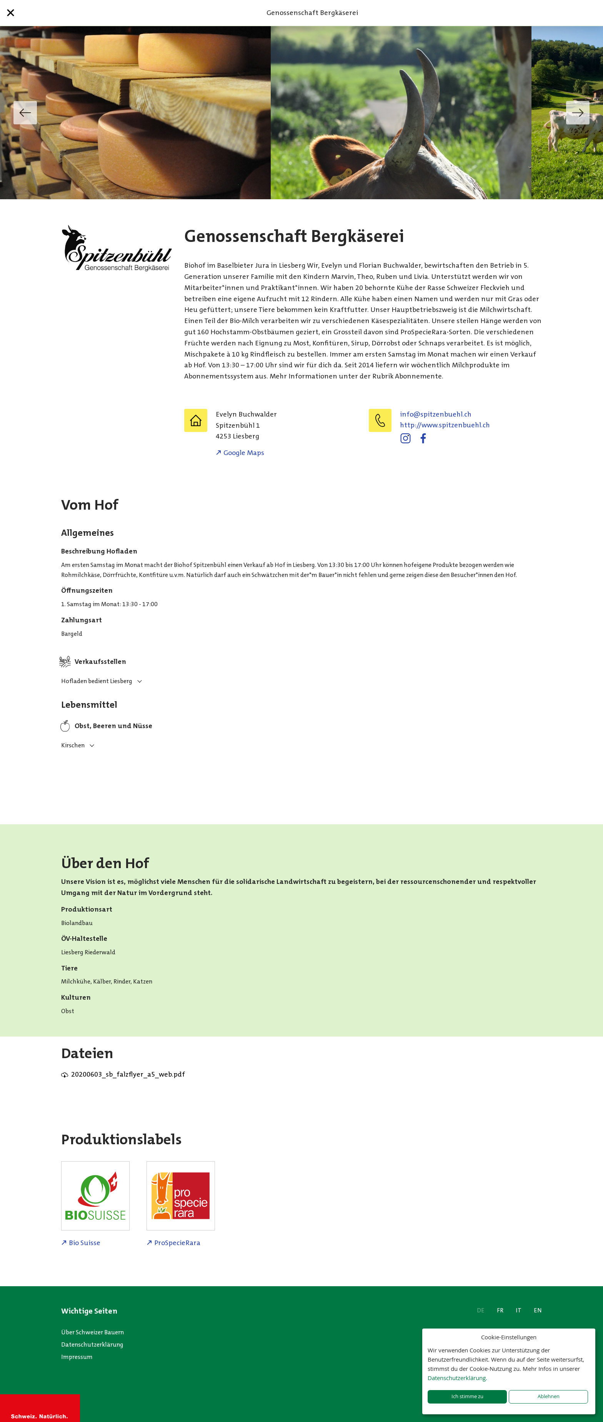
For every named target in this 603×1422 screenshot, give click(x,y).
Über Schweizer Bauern (92, 1332)
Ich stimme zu (467, 1396)
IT (518, 1310)
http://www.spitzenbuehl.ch (445, 425)
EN (538, 1310)
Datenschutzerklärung (92, 1344)
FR (500, 1310)
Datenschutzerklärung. (457, 1378)
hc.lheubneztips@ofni (435, 414)
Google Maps (243, 452)
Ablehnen (549, 1396)
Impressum (77, 1357)
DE (481, 1310)
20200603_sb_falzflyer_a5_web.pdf (128, 1074)
